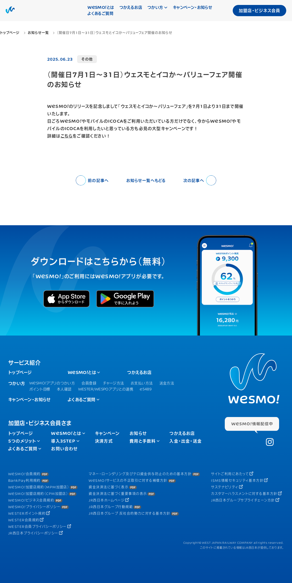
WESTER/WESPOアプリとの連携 (105, 389)
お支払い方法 (142, 383)
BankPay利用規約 (24, 480)
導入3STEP (63, 441)
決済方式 (104, 441)
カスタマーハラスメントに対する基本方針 (244, 493)
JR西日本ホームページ (107, 500)
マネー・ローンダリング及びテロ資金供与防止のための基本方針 (140, 474)
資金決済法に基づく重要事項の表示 (118, 493)
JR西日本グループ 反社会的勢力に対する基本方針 (129, 513)
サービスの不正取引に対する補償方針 (128, 480)
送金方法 (166, 383)
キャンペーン (107, 433)
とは (101, 7)
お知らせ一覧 (146, 180)
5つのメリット (22, 441)
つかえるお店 (130, 7)
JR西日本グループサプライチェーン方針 (243, 500)
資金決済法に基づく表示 (108, 487)
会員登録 (89, 383)
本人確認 (64, 389)
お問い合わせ (64, 449)
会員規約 (24, 474)
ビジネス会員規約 (31, 500)
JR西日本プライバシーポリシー (33, 533)
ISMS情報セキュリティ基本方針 (237, 480)
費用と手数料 (143, 441)
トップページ (20, 372)
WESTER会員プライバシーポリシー (37, 526)
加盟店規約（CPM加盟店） (38, 493)
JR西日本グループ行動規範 (111, 507)
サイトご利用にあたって (230, 474)
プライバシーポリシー (34, 507)
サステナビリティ (224, 487)
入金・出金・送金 (185, 441)
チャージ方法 (113, 383)
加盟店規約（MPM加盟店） (38, 487)
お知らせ (138, 433)
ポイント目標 (39, 389)
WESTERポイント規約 (27, 513)
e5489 (145, 389)
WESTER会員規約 (23, 520)
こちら (67, 136)
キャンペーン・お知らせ (192, 7)
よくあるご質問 (100, 13)
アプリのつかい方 (52, 383)
